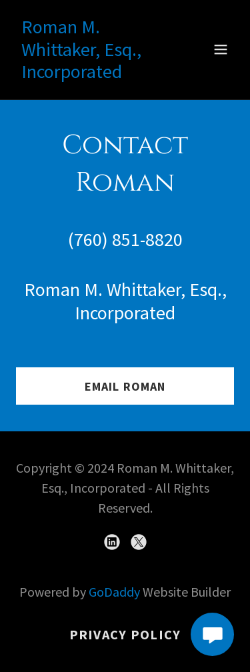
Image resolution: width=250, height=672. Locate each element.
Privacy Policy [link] (125, 634)
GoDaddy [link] (114, 591)
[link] (92, 73)
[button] (220, 49)
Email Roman (125, 386)
